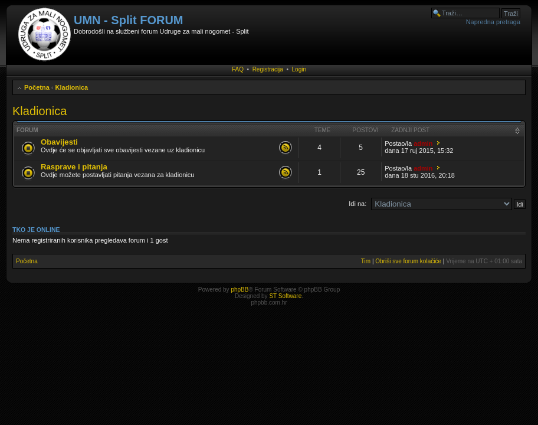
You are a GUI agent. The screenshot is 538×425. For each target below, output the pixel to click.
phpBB (239, 289)
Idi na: (357, 203)
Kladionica (71, 87)
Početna (37, 87)
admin (423, 143)
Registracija (267, 69)
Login (299, 69)
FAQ (238, 69)
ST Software (285, 296)
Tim (365, 261)
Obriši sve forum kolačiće (408, 261)
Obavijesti (59, 142)
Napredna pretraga (493, 21)
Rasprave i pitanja (74, 166)
